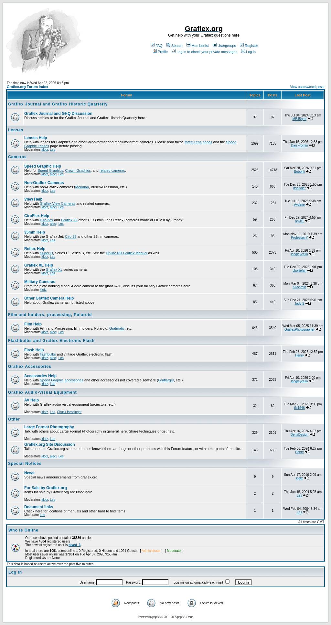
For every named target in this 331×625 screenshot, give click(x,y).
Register (249, 46)
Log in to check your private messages (204, 52)
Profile (160, 52)
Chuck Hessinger (69, 412)
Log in (248, 52)
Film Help (33, 324)
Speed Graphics (50, 170)
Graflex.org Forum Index (27, 87)
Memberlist (198, 46)
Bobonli (299, 171)
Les (52, 149)
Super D (46, 253)
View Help (33, 199)
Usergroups (224, 46)
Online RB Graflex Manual (126, 253)
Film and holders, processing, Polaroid (50, 314)
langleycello (299, 254)
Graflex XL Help (38, 265)
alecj (53, 174)
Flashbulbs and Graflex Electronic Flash (51, 340)
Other (14, 419)
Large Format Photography (49, 427)
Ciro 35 (70, 236)
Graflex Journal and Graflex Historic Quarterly (58, 104)
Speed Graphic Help (42, 166)
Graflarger (166, 380)
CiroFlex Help (36, 216)
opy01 (299, 221)
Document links (38, 507)
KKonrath (299, 287)
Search (174, 46)
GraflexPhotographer (299, 329)
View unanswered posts (307, 87)
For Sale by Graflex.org (45, 488)
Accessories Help (40, 376)
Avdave (299, 204)
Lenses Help (35, 138)
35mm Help (34, 232)
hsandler (299, 188)
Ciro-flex (46, 220)
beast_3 (74, 545)
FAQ (157, 46)
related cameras (112, 170)
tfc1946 (299, 408)
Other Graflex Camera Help (49, 298)
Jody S (299, 303)
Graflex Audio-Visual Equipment (42, 392)
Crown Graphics (78, 170)
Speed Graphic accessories (61, 380)
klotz (44, 149)
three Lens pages (198, 142)
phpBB (156, 617)
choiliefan (299, 270)
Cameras (17, 157)
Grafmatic (117, 328)
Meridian (82, 187)
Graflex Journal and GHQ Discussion (58, 113)
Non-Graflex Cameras (44, 183)
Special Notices (25, 463)
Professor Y (299, 237)
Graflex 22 (69, 220)
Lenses (15, 130)
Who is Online (23, 530)
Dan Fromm (299, 145)
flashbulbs (48, 354)
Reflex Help (34, 249)
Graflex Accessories (29, 366)
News (29, 473)
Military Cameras (39, 282)
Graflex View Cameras (57, 203)
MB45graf (299, 119)
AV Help (31, 400)
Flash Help (34, 350)
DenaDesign (299, 434)
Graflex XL (54, 269)
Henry (299, 355)
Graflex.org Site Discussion (49, 444)
